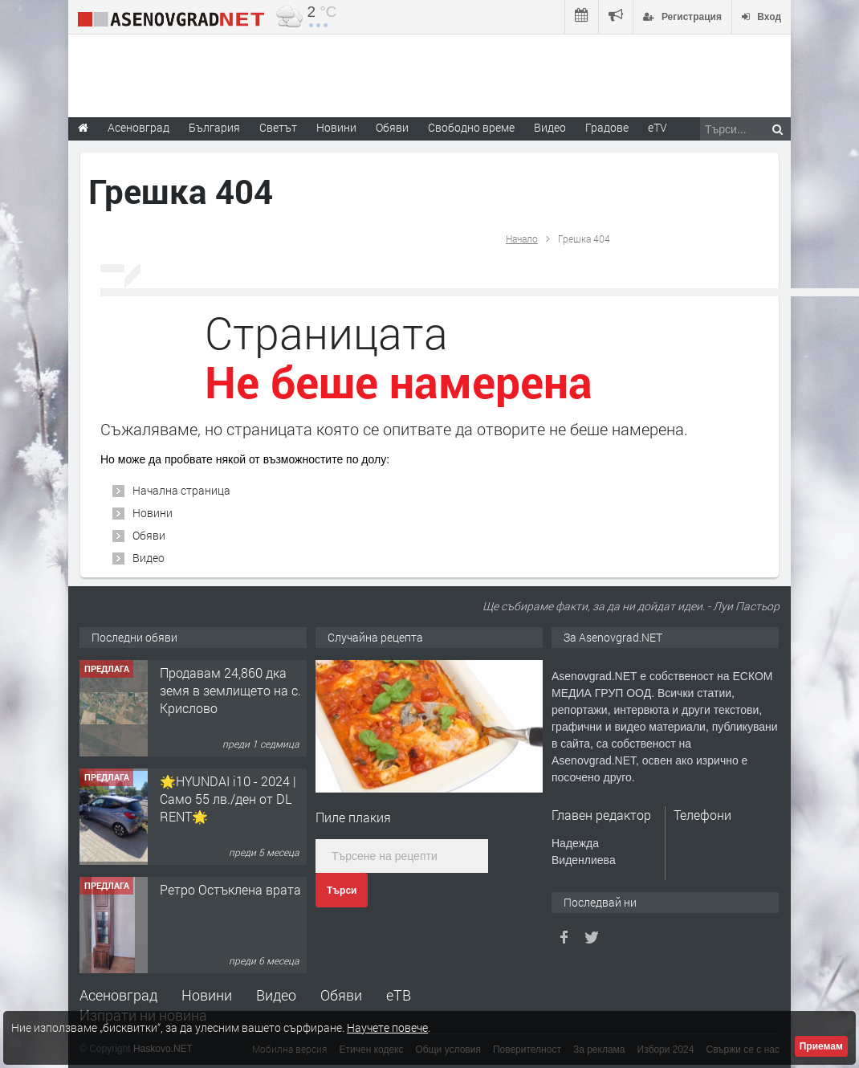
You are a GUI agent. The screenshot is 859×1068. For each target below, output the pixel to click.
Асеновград (118, 995)
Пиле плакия (353, 817)
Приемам (821, 1046)
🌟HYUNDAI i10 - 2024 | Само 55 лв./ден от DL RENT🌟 (228, 798)
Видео (148, 557)
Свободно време (471, 127)
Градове (607, 127)
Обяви (148, 535)
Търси (341, 890)
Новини (336, 127)
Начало (522, 238)
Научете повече (387, 1027)
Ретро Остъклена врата (230, 889)
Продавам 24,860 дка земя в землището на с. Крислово (230, 690)
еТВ (398, 995)
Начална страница (181, 490)
